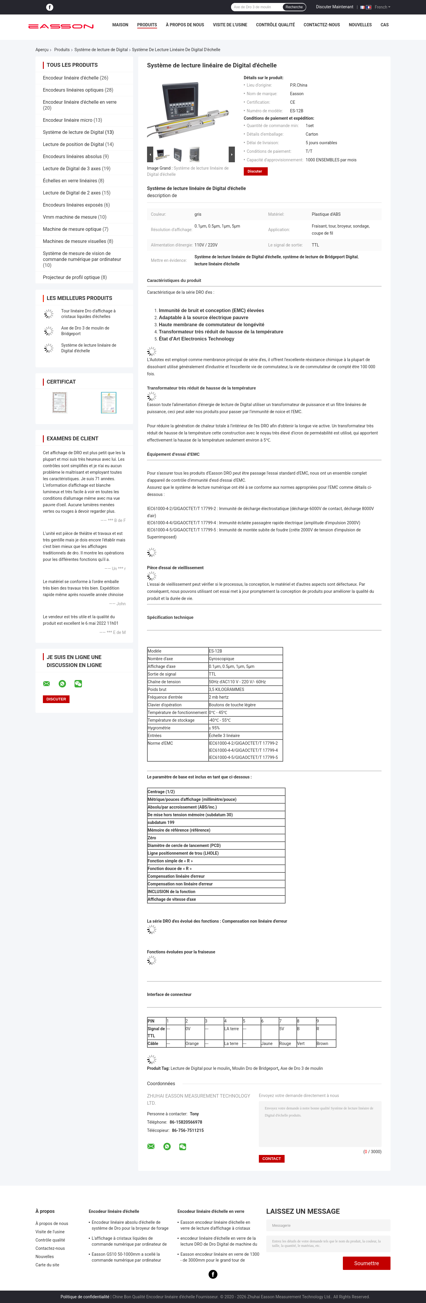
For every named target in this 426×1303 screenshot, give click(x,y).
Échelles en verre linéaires (70, 181)
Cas (385, 24)
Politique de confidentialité (85, 1296)
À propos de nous (185, 24)
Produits (147, 24)
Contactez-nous (322, 24)
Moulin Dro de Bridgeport (255, 1068)
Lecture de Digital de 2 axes (72, 193)
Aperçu (42, 49)
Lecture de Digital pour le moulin (200, 1068)
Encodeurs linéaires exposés (73, 205)
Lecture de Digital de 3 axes (72, 168)
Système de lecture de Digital (101, 49)
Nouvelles (360, 24)
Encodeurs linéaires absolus (72, 156)
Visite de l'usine (230, 24)
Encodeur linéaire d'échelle (71, 78)
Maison (120, 24)
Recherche (294, 7)
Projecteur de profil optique (71, 277)
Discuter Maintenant (335, 6)
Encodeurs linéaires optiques (73, 90)
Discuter (255, 171)
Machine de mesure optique (72, 229)
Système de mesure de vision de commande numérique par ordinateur (82, 256)
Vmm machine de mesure (70, 217)
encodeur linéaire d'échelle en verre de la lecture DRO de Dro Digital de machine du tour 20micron (218, 1242)
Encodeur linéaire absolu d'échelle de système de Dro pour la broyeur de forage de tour (130, 1226)
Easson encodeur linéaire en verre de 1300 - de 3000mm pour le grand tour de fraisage (219, 1258)
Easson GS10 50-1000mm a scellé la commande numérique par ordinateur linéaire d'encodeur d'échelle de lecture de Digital (130, 1258)
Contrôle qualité (275, 24)
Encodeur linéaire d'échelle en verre (80, 102)
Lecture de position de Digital (73, 144)
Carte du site (47, 1265)
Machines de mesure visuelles (74, 241)
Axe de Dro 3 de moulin (301, 1068)
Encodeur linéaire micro (67, 120)
